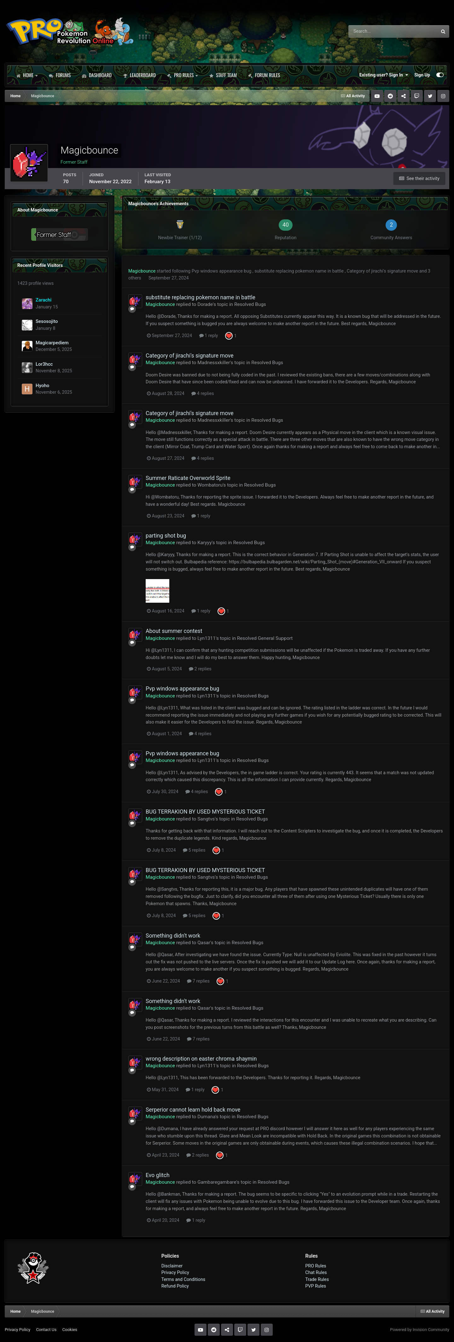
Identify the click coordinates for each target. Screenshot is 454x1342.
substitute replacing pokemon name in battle (299, 270)
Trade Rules (317, 1279)
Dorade (205, 304)
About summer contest (174, 631)
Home (26, 74)
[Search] (375, 31)
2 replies (200, 668)
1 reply (208, 335)
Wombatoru (210, 485)
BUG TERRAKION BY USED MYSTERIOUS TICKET (205, 812)
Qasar (203, 942)
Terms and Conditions (183, 1279)
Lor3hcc (44, 364)
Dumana (206, 1116)
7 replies (198, 981)
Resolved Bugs (250, 304)
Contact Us (46, 1329)
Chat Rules (316, 1272)
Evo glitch (158, 1175)
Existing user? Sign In (383, 74)
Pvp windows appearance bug (222, 270)
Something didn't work (173, 936)
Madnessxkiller (213, 362)
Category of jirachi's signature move (383, 270)
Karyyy (204, 542)
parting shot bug (166, 536)
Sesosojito (47, 321)
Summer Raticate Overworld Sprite (188, 478)
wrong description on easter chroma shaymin (201, 1059)
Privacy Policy (175, 1272)
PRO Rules (182, 74)
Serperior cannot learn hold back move (193, 1110)
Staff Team (222, 74)
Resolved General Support (265, 638)
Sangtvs (206, 819)
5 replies (194, 850)
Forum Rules (264, 74)
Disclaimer (172, 1265)
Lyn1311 (206, 638)
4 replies (202, 393)
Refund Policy (175, 1285)
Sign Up (422, 74)
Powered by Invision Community (419, 1329)
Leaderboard (139, 74)
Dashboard (96, 74)
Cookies (69, 1329)
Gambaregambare (216, 1182)
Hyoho (42, 385)
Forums (59, 74)
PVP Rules (315, 1285)
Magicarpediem (52, 343)
